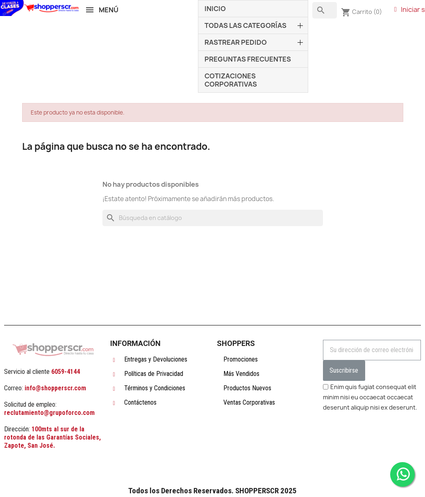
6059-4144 (65, 372)
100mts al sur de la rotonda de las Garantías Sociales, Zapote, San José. (52, 437)
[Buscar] (212, 218)
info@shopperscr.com (54, 388)
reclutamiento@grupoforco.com (49, 413)
